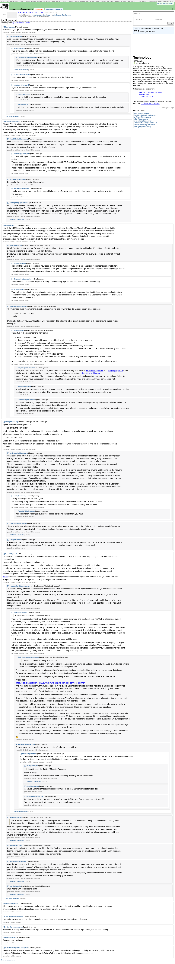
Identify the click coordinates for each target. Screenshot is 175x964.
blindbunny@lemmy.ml (21, 85)
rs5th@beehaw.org (141, 119)
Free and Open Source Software (150, 92)
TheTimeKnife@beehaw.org (14, 916)
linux (28, 1)
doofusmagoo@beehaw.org (42, 15)
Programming (144, 94)
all (7, 1)
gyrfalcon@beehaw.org (142, 117)
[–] (4, 27)
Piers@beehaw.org (33, 786)
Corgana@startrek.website (22, 279)
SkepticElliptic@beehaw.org (19, 139)
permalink (6, 32)
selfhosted (56, 1)
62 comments (22, 16)
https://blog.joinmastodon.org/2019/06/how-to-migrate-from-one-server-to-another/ (50, 683)
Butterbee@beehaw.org (21, 188)
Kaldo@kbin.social (16, 36)
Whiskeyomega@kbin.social (19, 203)
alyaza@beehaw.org (141, 113)
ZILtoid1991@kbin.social (22, 74)
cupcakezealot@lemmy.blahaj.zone (16, 947)
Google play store (115, 370)
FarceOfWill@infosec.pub (26, 399)
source (18, 32)
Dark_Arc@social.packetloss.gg (20, 586)
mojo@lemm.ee (23, 104)
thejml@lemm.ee (19, 48)
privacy (64, 1)
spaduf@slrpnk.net (16, 817)
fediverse (167, 1)
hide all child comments (41, 16)
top (13, 23)
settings (170, 3)
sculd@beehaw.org (11, 422)
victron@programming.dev (14, 927)
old (29, 23)
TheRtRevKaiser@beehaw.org (145, 115)
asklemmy (46, 1)
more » (172, 1)
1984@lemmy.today (24, 386)
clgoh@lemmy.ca (32, 765)
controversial (19, 23)
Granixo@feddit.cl (11, 937)
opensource (94, 1)
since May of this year (90, 373)
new (25, 23)
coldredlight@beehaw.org (143, 121)
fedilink (30, 16)
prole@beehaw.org (16, 245)
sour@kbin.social (15, 886)
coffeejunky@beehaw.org (18, 861)
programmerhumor (155, 1)
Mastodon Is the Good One (31, 12)
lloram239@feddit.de (12, 554)
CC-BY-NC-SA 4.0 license (150, 104)
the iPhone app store (94, 370)
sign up (165, 3)
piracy (22, 1)
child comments (28, 32)
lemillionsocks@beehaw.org (19, 453)
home (2, 1)
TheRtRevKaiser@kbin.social (144, 125)
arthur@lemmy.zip (20, 263)
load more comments (21, 70)
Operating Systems (146, 96)
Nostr (5, 577)
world (33, 1)
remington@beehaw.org (142, 127)
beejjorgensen (10, 27)
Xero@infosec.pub (16, 540)
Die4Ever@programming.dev (27, 57)
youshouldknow (120, 1)
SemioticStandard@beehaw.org (145, 123)
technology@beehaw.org (21, 9)
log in (159, 3)
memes (39, 1)
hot (10, 23)
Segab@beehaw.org (11, 903)
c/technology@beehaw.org (62, 15)
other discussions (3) (54, 9)
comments (39, 9)
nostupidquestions (82, 1)
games (71, 1)
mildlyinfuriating (106, 1)
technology (13, 1)
